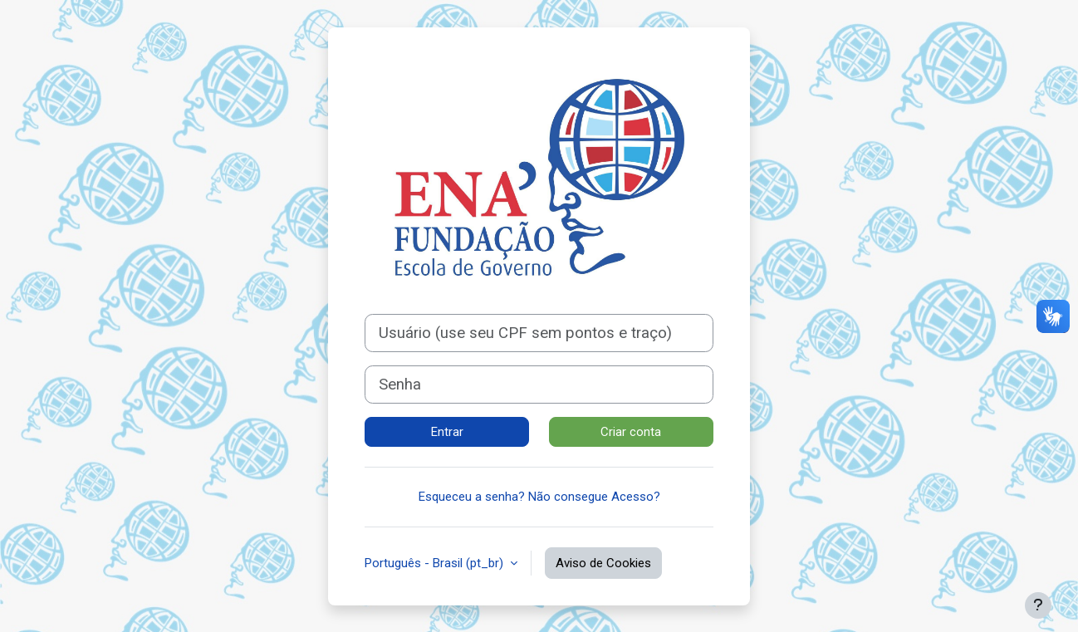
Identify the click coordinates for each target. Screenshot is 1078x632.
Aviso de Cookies (603, 563)
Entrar (447, 431)
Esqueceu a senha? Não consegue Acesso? (539, 496)
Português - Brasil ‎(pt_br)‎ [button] (436, 563)
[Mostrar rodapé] (1038, 605)
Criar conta (630, 431)
